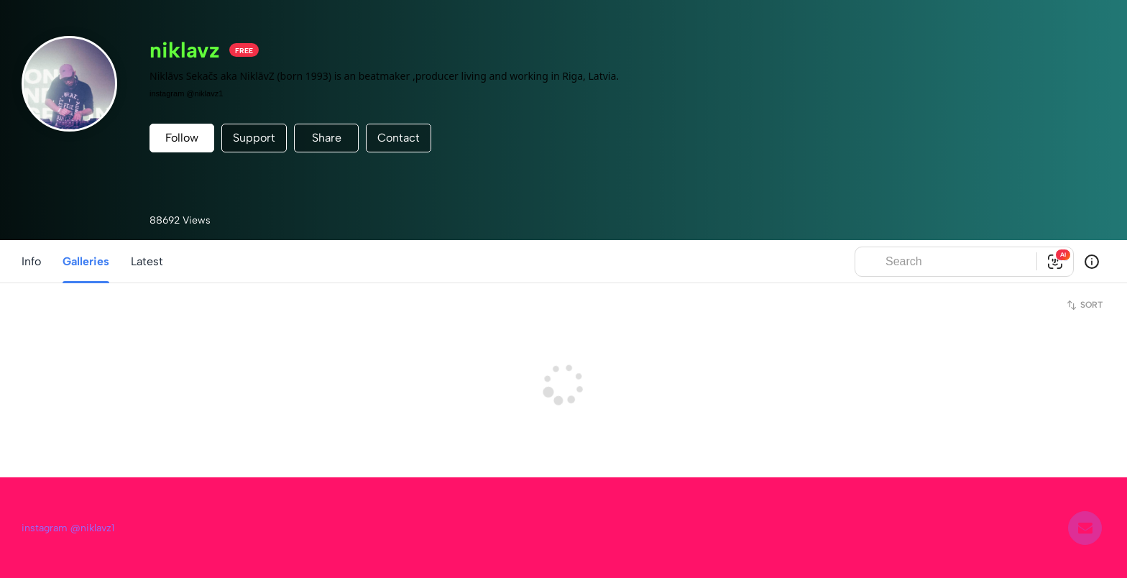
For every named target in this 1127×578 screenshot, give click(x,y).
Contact (398, 137)
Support (254, 137)
